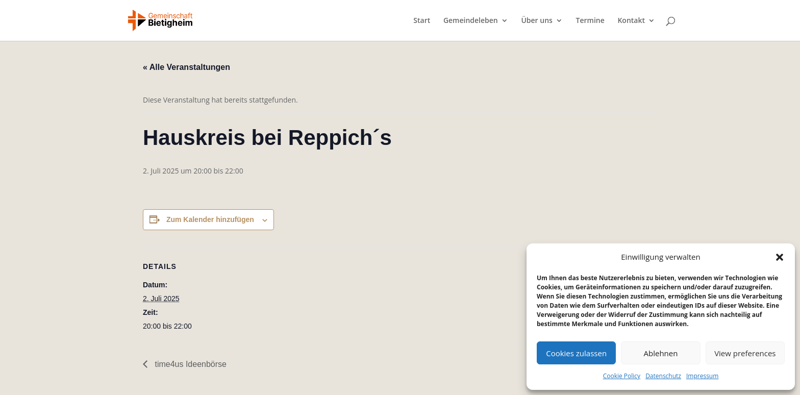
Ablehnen (661, 353)
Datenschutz (663, 376)
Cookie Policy (621, 376)
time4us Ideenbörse (190, 364)
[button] (779, 257)
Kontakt (631, 21)
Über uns (536, 21)
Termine (590, 21)
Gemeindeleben (470, 21)
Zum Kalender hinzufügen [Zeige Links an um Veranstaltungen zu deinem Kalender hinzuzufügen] (210, 219)
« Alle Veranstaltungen (186, 67)
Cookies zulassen (576, 353)
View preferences (745, 353)
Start (421, 21)
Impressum (702, 376)
